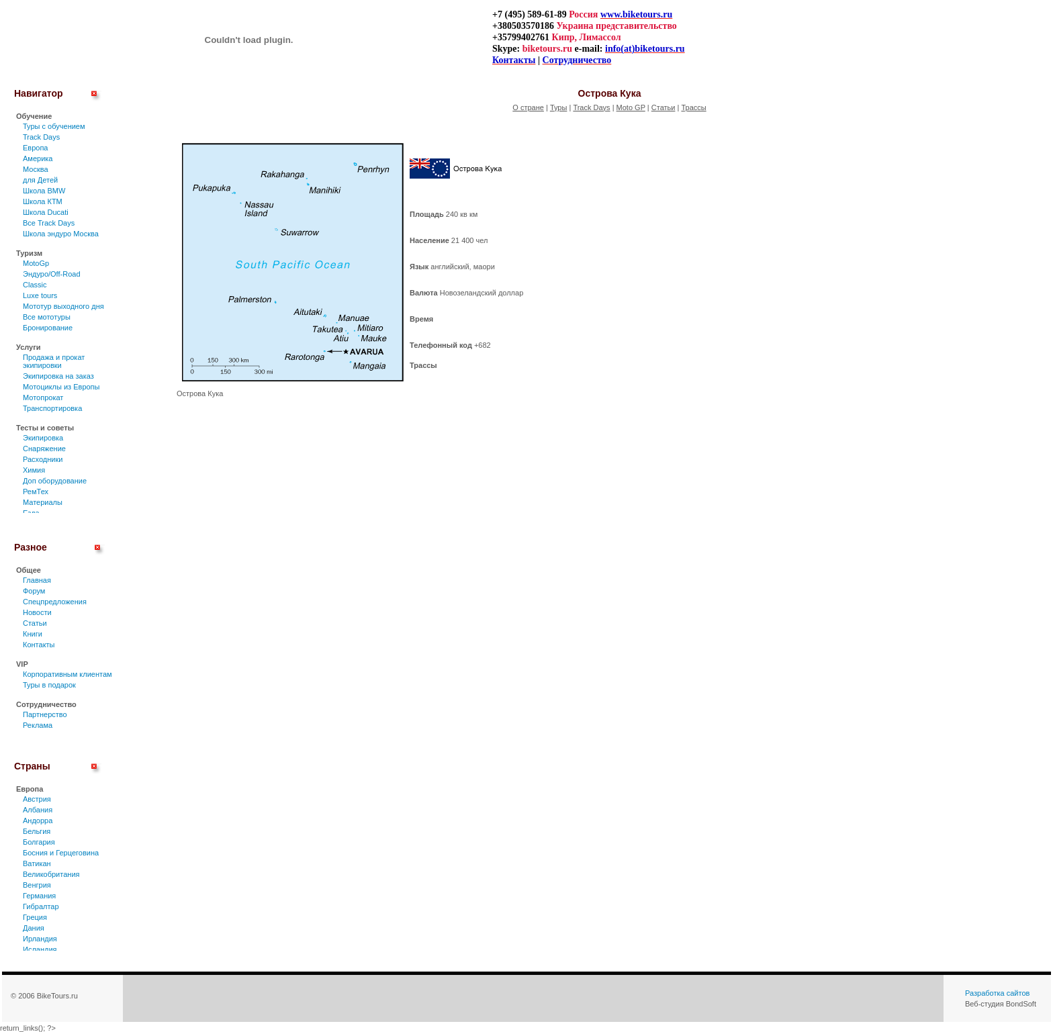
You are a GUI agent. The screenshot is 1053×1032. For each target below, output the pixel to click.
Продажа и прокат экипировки (54, 361)
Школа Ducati (45, 212)
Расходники (42, 459)
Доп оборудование (55, 481)
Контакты (39, 645)
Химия (34, 470)
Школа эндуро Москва (61, 234)
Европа (35, 148)
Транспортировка (52, 408)
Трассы (693, 107)
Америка (37, 158)
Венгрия (37, 885)
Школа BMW (44, 191)
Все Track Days (49, 223)
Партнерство (45, 714)
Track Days (41, 137)
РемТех (35, 491)
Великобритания (51, 874)
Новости (37, 612)
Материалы (42, 502)
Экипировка (43, 438)
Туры (558, 107)
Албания (37, 810)
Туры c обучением (54, 126)
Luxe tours (40, 295)
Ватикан (37, 863)
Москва (35, 169)
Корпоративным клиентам (67, 674)
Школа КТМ (42, 201)
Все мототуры (47, 317)
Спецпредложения (55, 602)
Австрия (37, 799)
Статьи (35, 623)
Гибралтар (41, 906)
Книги (32, 634)
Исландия (40, 949)
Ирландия (40, 939)
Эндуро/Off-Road (52, 274)
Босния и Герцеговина (61, 853)
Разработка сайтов (997, 993)
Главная (37, 580)
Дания (33, 928)
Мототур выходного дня (63, 306)
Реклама (37, 725)
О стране (528, 107)
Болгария (39, 842)
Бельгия (36, 831)
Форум (34, 591)
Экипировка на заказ (58, 376)
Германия (39, 896)
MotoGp (36, 263)
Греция (35, 917)
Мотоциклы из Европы (61, 387)
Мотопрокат (43, 397)
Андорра (37, 820)
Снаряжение (44, 448)
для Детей (40, 180)
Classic (34, 285)
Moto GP (630, 107)
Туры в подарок (49, 685)
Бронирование (48, 328)
